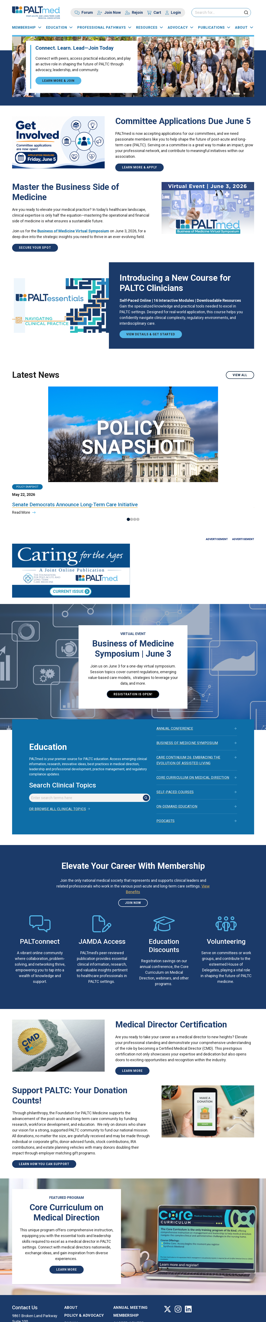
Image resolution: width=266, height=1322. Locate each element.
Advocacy (178, 27)
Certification (127, 1271)
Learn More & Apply (139, 167)
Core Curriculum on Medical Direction (192, 718)
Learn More (66, 1210)
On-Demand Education (176, 747)
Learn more (132, 1011)
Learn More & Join (58, 80)
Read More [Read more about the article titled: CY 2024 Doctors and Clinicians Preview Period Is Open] (207, 460)
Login (176, 12)
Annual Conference (174, 669)
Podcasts (165, 761)
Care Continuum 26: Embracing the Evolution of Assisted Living (188, 700)
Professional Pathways (101, 27)
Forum (87, 12)
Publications (211, 27)
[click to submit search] (246, 12)
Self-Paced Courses (175, 732)
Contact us (29, 1284)
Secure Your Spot (35, 247)
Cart (157, 12)
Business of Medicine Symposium (187, 683)
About (241, 27)
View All (240, 375)
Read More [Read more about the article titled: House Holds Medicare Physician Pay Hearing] (83, 454)
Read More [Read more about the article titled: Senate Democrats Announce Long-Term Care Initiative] (21, 460)
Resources (147, 27)
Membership (24, 27)
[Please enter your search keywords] (221, 12)
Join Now (112, 12)
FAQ (68, 1271)
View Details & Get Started (150, 334)
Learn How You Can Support (44, 1104)
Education (56, 27)
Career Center (128, 1263)
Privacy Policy (67, 1315)
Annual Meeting (130, 1248)
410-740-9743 (24, 1273)
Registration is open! (133, 634)
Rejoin (137, 12)
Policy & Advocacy (84, 1255)
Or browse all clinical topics (57, 749)
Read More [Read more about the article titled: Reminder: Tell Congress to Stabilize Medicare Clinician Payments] (145, 460)
